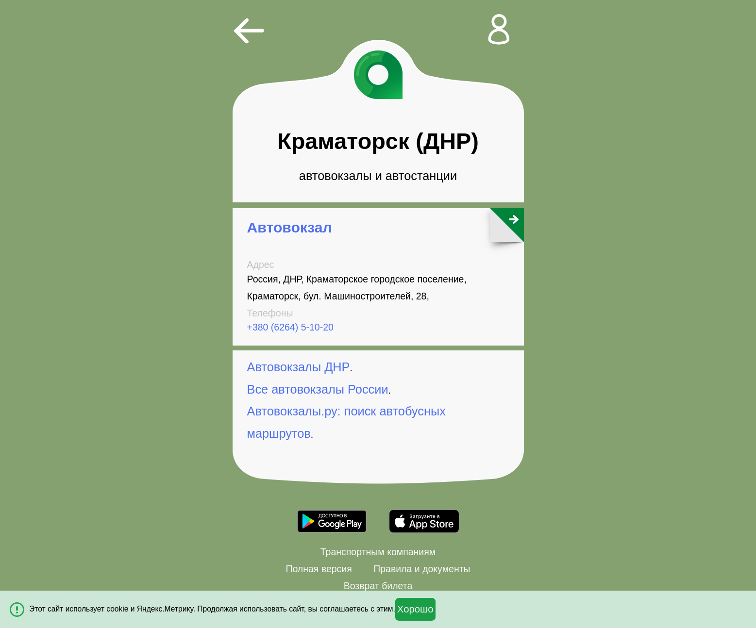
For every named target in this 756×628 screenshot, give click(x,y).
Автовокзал (289, 227)
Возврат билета (378, 585)
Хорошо (415, 609)
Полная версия (319, 568)
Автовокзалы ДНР (298, 367)
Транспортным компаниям (378, 551)
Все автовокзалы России (317, 389)
